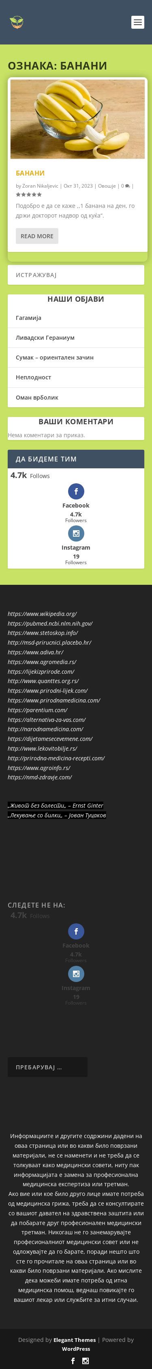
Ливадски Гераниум (45, 337)
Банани (30, 173)
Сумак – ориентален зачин (55, 357)
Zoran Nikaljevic (40, 185)
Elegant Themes (75, 1340)
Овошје (107, 185)
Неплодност (33, 377)
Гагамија (28, 318)
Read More (37, 236)
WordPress (76, 1348)
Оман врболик (37, 397)
